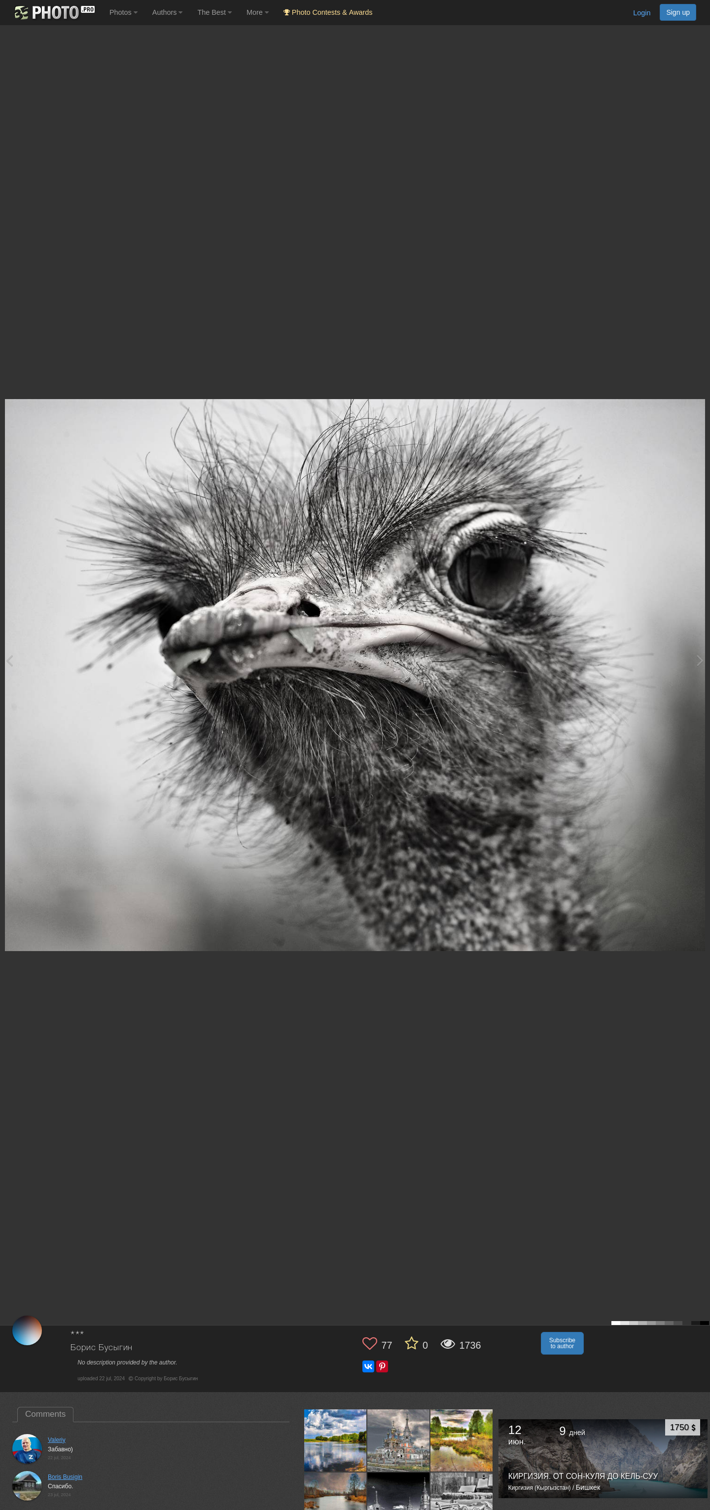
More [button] (258, 12)
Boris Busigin (65, 1476)
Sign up (678, 12)
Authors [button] (167, 12)
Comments (45, 1414)
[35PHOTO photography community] (53, 12)
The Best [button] (214, 12)
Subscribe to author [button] (562, 1343)
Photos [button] (123, 12)
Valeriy (57, 1439)
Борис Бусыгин (102, 1348)
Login (641, 12)
